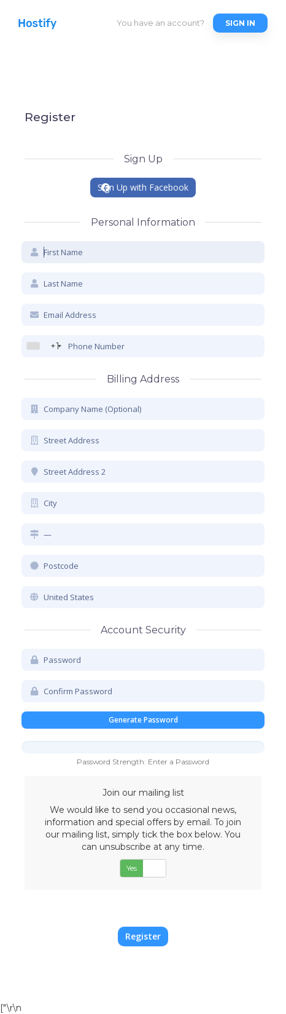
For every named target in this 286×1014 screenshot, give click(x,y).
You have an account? (160, 23)
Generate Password (143, 720)
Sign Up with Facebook (143, 187)
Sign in (240, 23)
